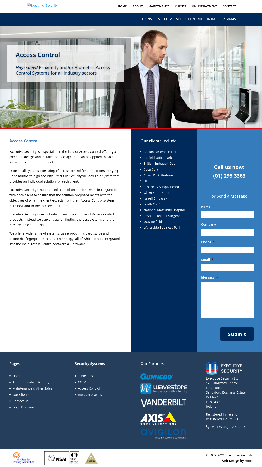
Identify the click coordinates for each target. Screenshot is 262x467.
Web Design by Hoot (237, 460)
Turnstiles (151, 19)
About (137, 6)
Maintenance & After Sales (32, 388)
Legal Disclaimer (25, 407)
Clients (180, 6)
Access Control (189, 19)
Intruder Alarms (221, 19)
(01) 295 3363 (229, 175)
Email (207, 260)
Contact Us (21, 401)
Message (209, 277)
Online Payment (204, 6)
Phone (208, 242)
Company (208, 224)
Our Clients (21, 394)
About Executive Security (31, 382)
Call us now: (229, 167)
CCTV (168, 19)
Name (207, 207)
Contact (229, 6)
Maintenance (158, 6)
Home (122, 6)
